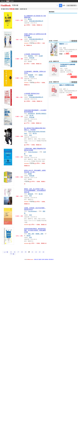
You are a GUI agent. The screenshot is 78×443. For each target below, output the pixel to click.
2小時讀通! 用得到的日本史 (32, 93)
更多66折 (73, 56)
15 (11, 252)
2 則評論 (31, 163)
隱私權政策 (51, 259)
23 (39, 252)
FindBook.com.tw (30, 259)
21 (32, 252)
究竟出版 (31, 57)
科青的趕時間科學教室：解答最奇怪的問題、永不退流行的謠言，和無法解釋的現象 (35, 230)
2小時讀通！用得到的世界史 (32, 54)
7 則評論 (31, 82)
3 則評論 (31, 43)
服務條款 (46, 259)
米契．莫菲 (31, 233)
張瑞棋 (30, 173)
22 (36, 252)
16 (14, 252)
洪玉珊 (41, 56)
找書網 (39, 259)
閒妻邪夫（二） (63, 44)
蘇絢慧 (30, 37)
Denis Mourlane (32, 152)
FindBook (6, 5)
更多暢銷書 (74, 77)
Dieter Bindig (32, 131)
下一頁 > (12, 254)
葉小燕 (31, 115)
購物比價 (3, 1)
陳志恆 (30, 19)
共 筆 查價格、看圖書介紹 (33, 25)
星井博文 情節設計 (41, 113)
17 (18, 252)
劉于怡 (35, 133)
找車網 (12, 1)
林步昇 (28, 235)
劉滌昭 (41, 75)
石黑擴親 (30, 95)
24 (43, 252)
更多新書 (73, 97)
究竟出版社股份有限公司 (36, 21)
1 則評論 (26, 181)
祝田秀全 (30, 56)
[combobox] (34, 5)
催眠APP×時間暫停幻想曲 (66, 85)
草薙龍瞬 (30, 75)
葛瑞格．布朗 (39, 233)
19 (25, 252)
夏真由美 (30, 194)
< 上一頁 (5, 252)
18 (22, 252)
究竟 (30, 135)
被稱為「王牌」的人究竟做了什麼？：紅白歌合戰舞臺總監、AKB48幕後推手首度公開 (35, 190)
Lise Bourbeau (32, 211)
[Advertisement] (63, 25)
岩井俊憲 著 (31, 113)
